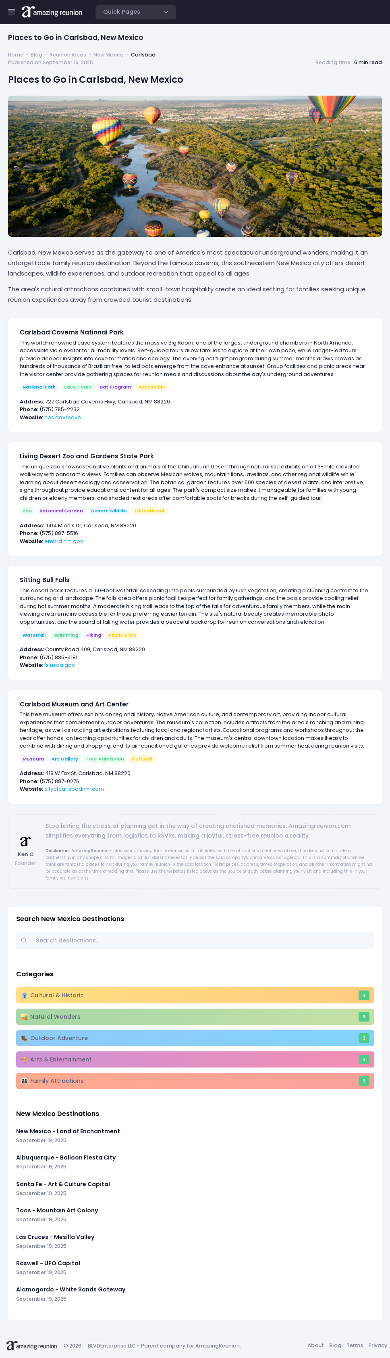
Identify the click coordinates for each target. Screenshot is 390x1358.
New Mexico (108, 54)
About (315, 1345)
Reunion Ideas (68, 54)
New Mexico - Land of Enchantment (68, 1131)
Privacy (378, 1345)
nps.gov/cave (62, 417)
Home (15, 54)
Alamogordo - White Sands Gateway (70, 1289)
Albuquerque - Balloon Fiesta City (66, 1157)
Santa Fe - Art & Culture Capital (63, 1184)
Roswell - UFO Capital (48, 1263)
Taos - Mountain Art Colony (57, 1210)
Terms (354, 1345)
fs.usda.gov (59, 665)
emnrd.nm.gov (63, 541)
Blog (36, 54)
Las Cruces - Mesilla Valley (55, 1237)
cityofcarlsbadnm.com (74, 789)
